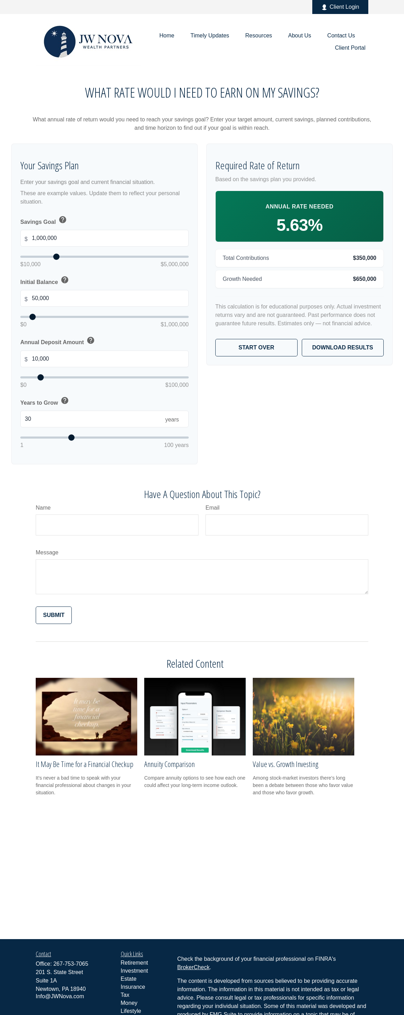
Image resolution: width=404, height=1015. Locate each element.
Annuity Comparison (169, 764)
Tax (125, 995)
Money (129, 1003)
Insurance (133, 987)
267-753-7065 (70, 964)
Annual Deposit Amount (58, 341)
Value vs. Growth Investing (285, 764)
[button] (166, 35)
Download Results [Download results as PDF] (342, 347)
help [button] (62, 219)
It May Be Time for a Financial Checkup (84, 764)
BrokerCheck (193, 967)
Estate (129, 979)
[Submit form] (54, 615)
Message (47, 552)
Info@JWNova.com (60, 996)
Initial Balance (45, 280)
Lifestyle (131, 1011)
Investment (134, 971)
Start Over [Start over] (256, 347)
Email (213, 508)
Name (43, 508)
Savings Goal (44, 220)
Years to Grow (45, 401)
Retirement (134, 963)
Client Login (340, 7)
